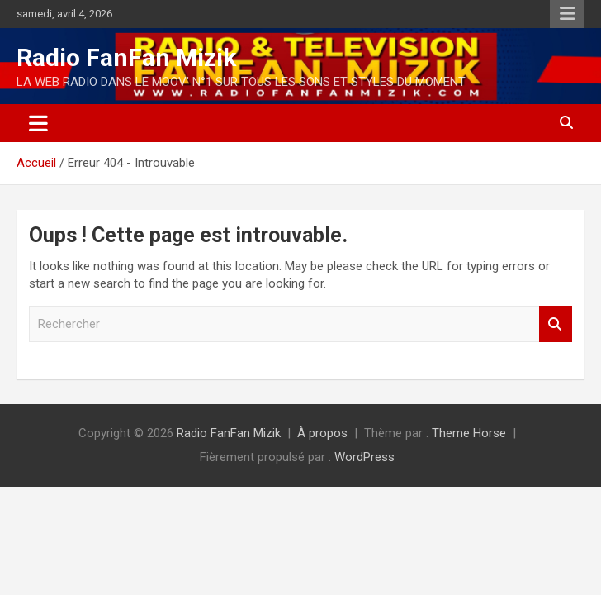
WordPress (364, 457)
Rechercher (555, 324)
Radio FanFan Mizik (126, 57)
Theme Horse (469, 433)
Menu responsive (567, 14)
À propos (322, 433)
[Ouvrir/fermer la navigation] (38, 123)
